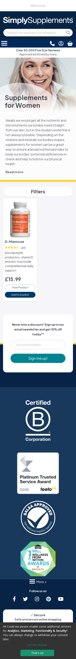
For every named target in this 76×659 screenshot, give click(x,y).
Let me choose (37, 645)
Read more (14, 172)
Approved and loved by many (38, 52)
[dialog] (38, 640)
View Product (20, 287)
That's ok (37, 653)
